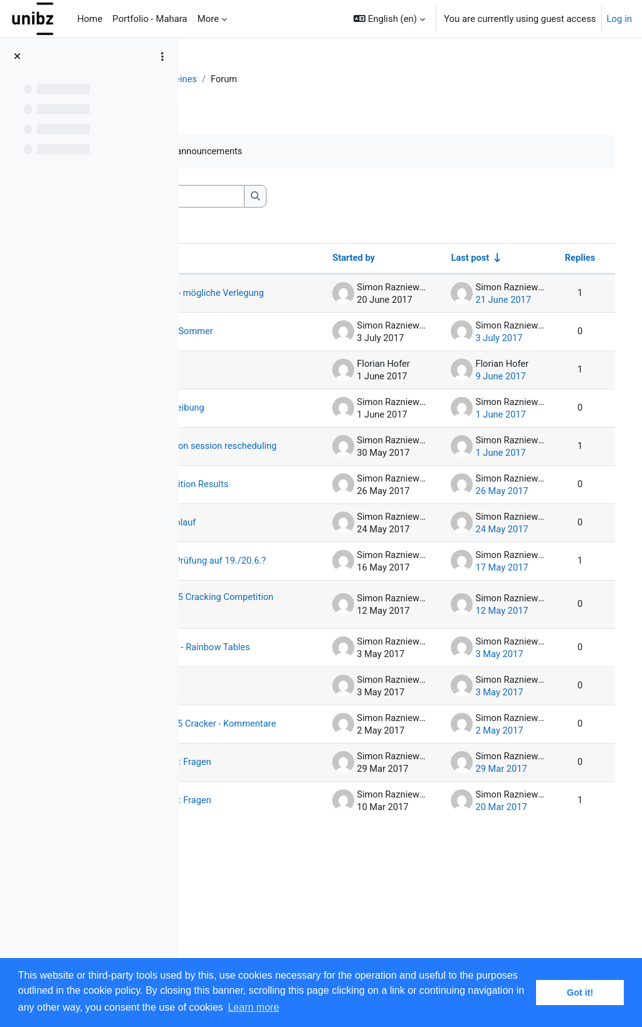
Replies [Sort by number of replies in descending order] (588, 259)
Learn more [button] (253, 1007)
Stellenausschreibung (272, 430)
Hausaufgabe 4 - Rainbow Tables (262, 748)
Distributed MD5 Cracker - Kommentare (261, 843)
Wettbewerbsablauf (268, 565)
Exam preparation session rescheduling (272, 473)
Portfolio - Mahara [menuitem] (149, 18)
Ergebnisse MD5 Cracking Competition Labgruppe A (262, 686)
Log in (619, 18)
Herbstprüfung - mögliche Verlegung (269, 299)
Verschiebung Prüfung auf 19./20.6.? (256, 616)
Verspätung (252, 792)
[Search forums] (288, 197)
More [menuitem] (208, 18)
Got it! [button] (580, 993)
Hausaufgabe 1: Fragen (260, 947)
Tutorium (247, 392)
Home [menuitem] (89, 18)
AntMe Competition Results (268, 522)
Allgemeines (284, 79)
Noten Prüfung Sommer (258, 348)
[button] (389, 19)
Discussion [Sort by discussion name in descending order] (241, 259)
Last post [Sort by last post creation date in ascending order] (477, 259)
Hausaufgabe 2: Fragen (260, 898)
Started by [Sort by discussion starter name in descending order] (359, 259)
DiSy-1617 (224, 79)
